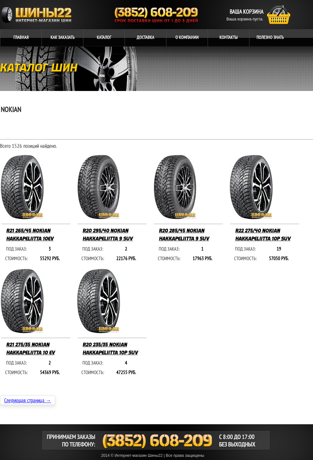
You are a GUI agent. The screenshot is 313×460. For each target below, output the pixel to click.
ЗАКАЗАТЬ (62, 37)
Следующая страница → (27, 400)
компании (187, 37)
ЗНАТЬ (270, 37)
